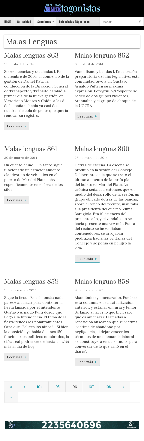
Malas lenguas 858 (102, 282)
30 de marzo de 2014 (20, 157)
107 (91, 386)
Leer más (17, 126)
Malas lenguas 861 (30, 149)
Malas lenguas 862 (102, 56)
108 (108, 386)
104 (40, 386)
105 (57, 386)
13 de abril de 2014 (19, 64)
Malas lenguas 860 (102, 149)
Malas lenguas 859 (31, 282)
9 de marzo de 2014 (90, 290)
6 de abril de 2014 (89, 64)
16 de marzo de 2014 (20, 290)
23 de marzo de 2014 (91, 157)
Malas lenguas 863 (31, 56)
